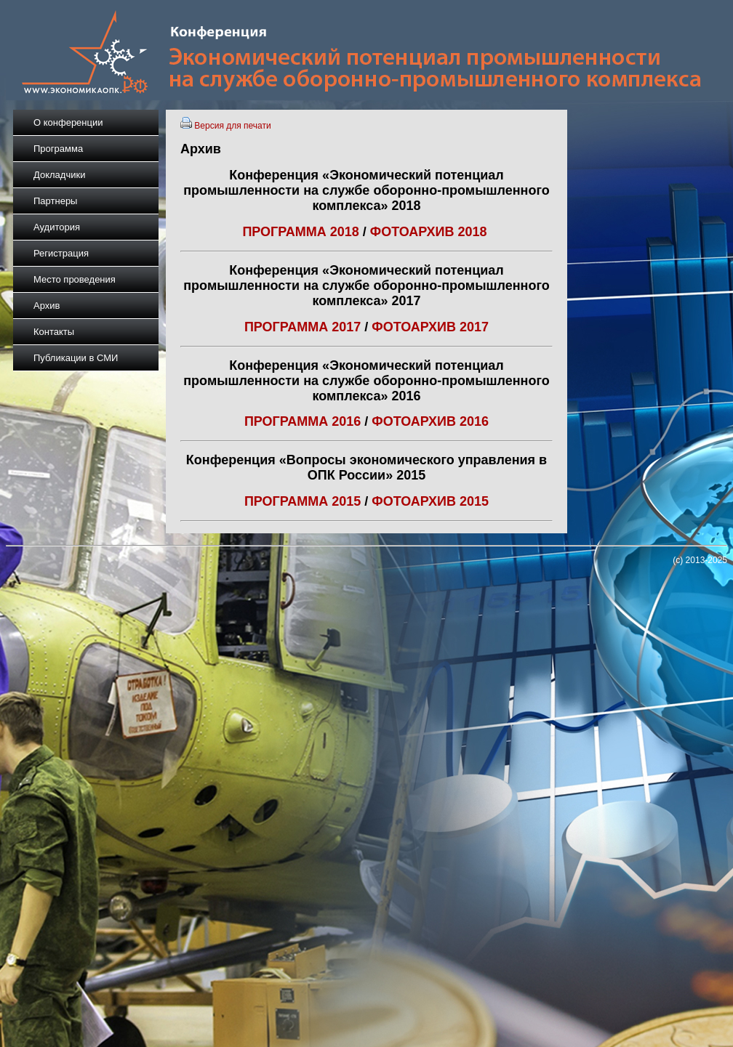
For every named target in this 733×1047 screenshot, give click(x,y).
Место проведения (74, 279)
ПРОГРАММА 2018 (300, 232)
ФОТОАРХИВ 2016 (430, 421)
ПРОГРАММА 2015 (302, 501)
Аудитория (56, 227)
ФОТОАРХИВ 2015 (430, 501)
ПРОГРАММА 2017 (302, 327)
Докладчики (59, 174)
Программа (58, 148)
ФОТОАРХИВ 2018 (430, 232)
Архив (46, 305)
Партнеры (55, 200)
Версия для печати (232, 126)
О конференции (68, 122)
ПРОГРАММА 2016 (302, 421)
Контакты (53, 331)
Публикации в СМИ (75, 357)
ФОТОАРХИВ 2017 (428, 327)
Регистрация (61, 253)
